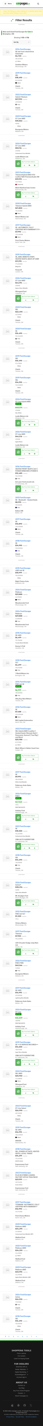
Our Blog (21, 1388)
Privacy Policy (10, 1417)
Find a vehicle (21, 1353)
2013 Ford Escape (23, 497)
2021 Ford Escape (23, 172)
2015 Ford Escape (23, 568)
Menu (8, 3)
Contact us (21, 1385)
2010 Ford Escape (23, 660)
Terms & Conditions (31, 1417)
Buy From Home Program (21, 1391)
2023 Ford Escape (23, 1106)
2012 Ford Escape (23, 911)
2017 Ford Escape (22, 225)
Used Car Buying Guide (21, 1358)
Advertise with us (21, 1367)
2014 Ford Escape (23, 49)
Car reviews (21, 1356)
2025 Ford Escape (23, 116)
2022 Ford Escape (23, 94)
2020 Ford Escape (23, 203)
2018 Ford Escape (23, 541)
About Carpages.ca (21, 1396)
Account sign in (22, 1377)
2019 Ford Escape (22, 73)
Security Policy (20, 1417)
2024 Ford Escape (23, 590)
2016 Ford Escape (22, 466)
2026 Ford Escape (23, 143)
